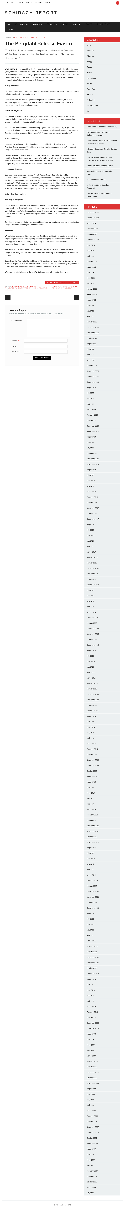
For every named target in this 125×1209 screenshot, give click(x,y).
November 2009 (93, 1028)
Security (11, 29)
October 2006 (92, 1182)
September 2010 (93, 974)
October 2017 (92, 514)
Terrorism (43, 288)
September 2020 (93, 382)
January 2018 (92, 503)
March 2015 (91, 678)
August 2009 (91, 1034)
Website (15, 352)
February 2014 (92, 749)
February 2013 (92, 815)
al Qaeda (15, 286)
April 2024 (90, 256)
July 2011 (90, 919)
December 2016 (93, 568)
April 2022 (90, 316)
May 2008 (90, 1100)
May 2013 (90, 798)
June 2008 (91, 1094)
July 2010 (90, 985)
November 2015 (93, 634)
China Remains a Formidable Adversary (102, 127)
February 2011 (92, 946)
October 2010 (92, 968)
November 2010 (93, 963)
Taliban (35, 288)
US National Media (56, 288)
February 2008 (92, 1116)
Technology (91, 100)
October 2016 (92, 579)
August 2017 (91, 524)
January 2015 (92, 689)
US (8, 24)
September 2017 (93, 519)
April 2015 (90, 672)
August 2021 (91, 344)
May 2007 (90, 1165)
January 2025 (92, 234)
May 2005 (90, 1193)
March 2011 (91, 941)
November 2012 (93, 831)
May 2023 (90, 283)
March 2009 (91, 1056)
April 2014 (90, 738)
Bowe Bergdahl (26, 286)
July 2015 (90, 656)
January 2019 (92, 453)
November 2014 (93, 700)
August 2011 (91, 913)
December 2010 (93, 957)
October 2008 (92, 1078)
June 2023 (91, 278)
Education (52, 24)
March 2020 (91, 409)
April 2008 (90, 1105)
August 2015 (91, 650)
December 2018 (93, 459)
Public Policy (103, 24)
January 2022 (92, 322)
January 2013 (92, 820)
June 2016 (91, 596)
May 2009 (90, 1050)
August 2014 (91, 716)
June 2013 (91, 793)
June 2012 (91, 859)
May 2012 (90, 864)
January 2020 (92, 420)
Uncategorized (92, 105)
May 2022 (90, 311)
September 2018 (93, 464)
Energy (65, 24)
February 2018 (92, 497)
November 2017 (93, 508)
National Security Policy (20, 288)
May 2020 (90, 399)
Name (16, 341)
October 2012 (92, 837)
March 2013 (91, 809)
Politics (88, 24)
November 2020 (93, 377)
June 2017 (91, 535)
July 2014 (90, 722)
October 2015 (92, 640)
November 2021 (93, 333)
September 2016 (93, 585)
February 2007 (92, 1171)
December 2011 (93, 892)
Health (76, 24)
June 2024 (91, 245)
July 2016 (90, 590)
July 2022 (90, 305)
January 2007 (92, 1176)
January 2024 (92, 262)
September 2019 (93, 431)
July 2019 (90, 442)
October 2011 (92, 902)
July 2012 (90, 853)
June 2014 (91, 727)
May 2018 (90, 486)
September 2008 (93, 1083)
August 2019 (91, 437)
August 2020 (91, 388)
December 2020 (93, 371)
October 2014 (92, 705)
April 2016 (90, 607)
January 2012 (92, 886)
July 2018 (90, 475)
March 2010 (91, 1007)
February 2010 (92, 1012)
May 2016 (90, 601)
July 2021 (90, 349)
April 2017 (90, 546)
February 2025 (92, 229)
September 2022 (93, 294)
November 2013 (93, 766)
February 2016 (92, 618)
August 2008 (91, 1089)
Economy (37, 24)
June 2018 (91, 481)
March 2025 (91, 223)
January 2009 (92, 1067)
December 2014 (93, 694)
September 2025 (93, 218)
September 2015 (93, 645)
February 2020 (92, 415)
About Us (20, 3)
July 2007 (90, 1154)
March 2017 (91, 552)
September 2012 (93, 842)
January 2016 (92, 623)
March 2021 (91, 360)
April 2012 (90, 870)
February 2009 (92, 1061)
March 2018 (91, 492)
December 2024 (93, 240)
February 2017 (92, 557)
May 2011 (90, 930)
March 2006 (91, 1187)
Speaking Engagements (44, 3)
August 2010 (91, 979)
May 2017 (90, 541)
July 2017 (90, 530)
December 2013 (93, 760)
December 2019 (93, 426)
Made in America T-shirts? (96, 180)
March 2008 (91, 1111)
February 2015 (92, 683)
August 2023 (91, 267)
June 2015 (91, 661)
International (21, 24)
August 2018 (91, 470)
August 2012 (91, 848)
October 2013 (92, 771)
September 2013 (93, 776)
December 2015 (93, 629)
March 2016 (91, 612)
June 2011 (91, 924)
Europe (89, 67)
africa (89, 45)
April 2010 (90, 1001)
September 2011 (93, 908)
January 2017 (92, 563)
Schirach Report (31, 12)
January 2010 (92, 1017)
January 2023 (92, 289)
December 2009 (93, 1023)
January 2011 (92, 952)
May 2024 (90, 251)
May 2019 (90, 448)
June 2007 (91, 1160)
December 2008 (93, 1072)
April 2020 (90, 404)
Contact (29, 3)
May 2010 (90, 996)
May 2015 (90, 667)
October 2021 (92, 338)
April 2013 (90, 804)
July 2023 (90, 273)
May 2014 (90, 733)
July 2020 (90, 393)
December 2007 (93, 1127)
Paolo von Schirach (37, 37)
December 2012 (93, 826)
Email (16, 346)
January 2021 (92, 366)
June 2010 (91, 990)
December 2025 (93, 212)
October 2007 (92, 1138)
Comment (18, 320)
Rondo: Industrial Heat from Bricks (100, 166)
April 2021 (90, 355)
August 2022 (91, 300)
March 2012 (91, 875)
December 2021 (93, 327)
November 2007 (93, 1133)
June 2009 (91, 1045)
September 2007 (93, 1143)
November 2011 (93, 897)
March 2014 (91, 744)
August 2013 (91, 782)
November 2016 (93, 574)
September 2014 (93, 711)
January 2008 (92, 1122)
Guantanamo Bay (41, 286)
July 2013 (90, 787)
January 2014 (92, 755)
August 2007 (91, 1149)
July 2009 (90, 1039)
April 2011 (90, 935)
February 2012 (92, 881)
